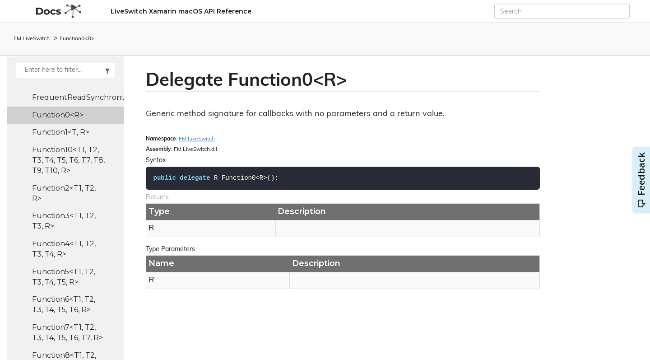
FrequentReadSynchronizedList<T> (78, 97)
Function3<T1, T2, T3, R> (64, 220)
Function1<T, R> (60, 132)
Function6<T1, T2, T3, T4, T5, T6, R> (63, 304)
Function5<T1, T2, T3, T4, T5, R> (63, 276)
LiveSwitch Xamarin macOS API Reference (181, 11)
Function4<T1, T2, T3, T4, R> (64, 248)
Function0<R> (77, 39)
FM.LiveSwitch (32, 39)
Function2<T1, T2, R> (64, 193)
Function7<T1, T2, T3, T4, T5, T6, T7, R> (67, 332)
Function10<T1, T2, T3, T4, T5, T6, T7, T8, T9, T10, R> (68, 160)
